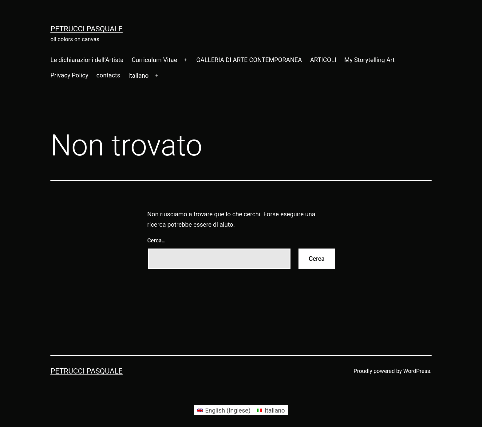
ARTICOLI (323, 60)
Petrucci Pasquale (86, 29)
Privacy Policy (69, 75)
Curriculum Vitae (154, 60)
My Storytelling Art (369, 60)
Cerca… (156, 240)
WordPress (416, 371)
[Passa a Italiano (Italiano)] (271, 410)
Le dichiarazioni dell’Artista (87, 60)
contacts (108, 75)
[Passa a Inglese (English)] (224, 410)
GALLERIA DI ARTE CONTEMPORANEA (249, 60)
